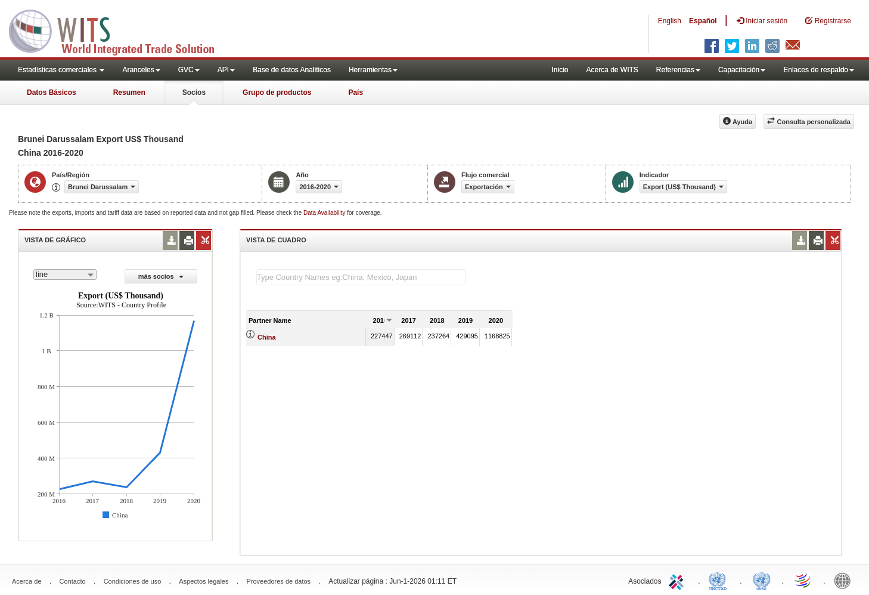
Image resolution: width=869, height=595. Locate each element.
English (669, 21)
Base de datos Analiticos (292, 70)
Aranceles (141, 70)
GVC (189, 70)
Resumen (129, 92)
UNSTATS (762, 580)
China (266, 337)
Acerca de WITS (612, 70)
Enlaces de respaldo (818, 70)
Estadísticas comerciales (61, 70)
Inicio (559, 70)
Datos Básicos (51, 92)
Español (703, 21)
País (355, 92)
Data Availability (325, 212)
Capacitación (741, 70)
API (226, 70)
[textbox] (361, 277)
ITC (678, 580)
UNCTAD (720, 580)
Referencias (678, 70)
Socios (194, 92)
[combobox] (65, 274)
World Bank (845, 580)
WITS (119, 30)
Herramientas (373, 70)
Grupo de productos (277, 92)
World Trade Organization (803, 580)
